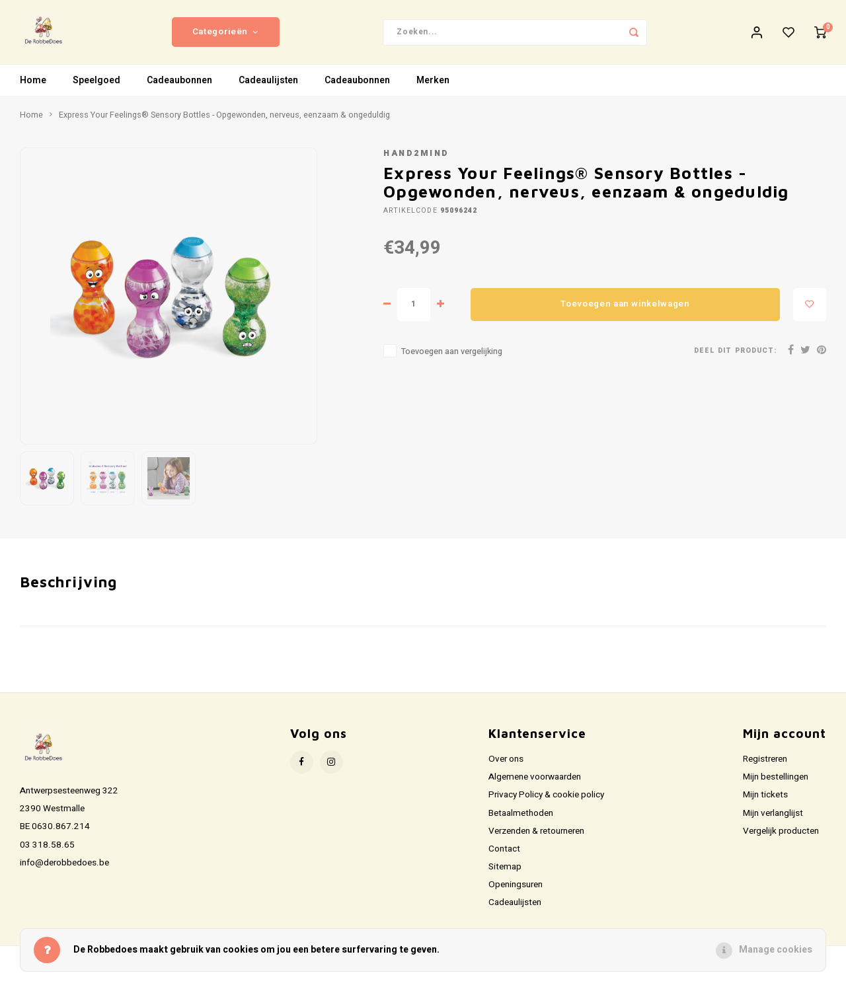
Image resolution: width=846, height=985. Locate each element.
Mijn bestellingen (775, 785)
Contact (504, 857)
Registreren (765, 767)
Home (33, 89)
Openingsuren (515, 893)
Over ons (505, 767)
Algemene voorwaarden (534, 785)
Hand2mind (416, 162)
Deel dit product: (735, 359)
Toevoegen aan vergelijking (451, 359)
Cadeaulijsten (268, 89)
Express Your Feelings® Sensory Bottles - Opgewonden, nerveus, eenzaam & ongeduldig (224, 123)
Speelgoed (96, 89)
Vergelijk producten (781, 839)
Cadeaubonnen (179, 89)
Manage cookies (775, 950)
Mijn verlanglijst (773, 821)
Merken (432, 89)
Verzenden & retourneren (536, 839)
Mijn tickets (765, 803)
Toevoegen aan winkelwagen (625, 312)
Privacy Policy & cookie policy (546, 803)
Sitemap (504, 875)
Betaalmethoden (520, 821)
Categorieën (225, 36)
